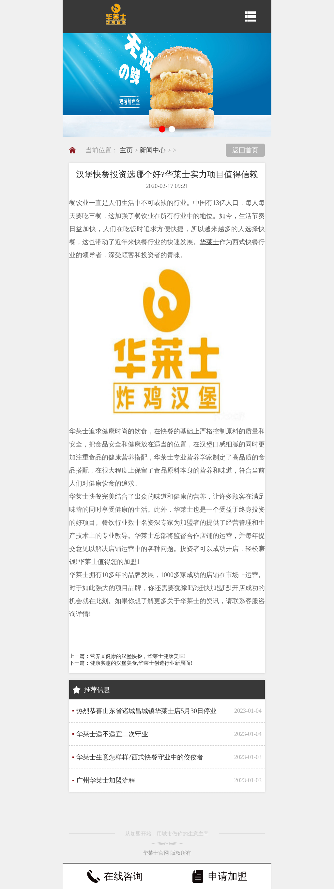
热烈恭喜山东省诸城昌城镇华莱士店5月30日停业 (146, 710)
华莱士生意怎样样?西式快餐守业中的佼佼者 (139, 757)
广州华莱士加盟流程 (105, 780)
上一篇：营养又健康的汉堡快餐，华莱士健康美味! (127, 656)
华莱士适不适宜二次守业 (112, 734)
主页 (126, 150)
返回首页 (245, 150)
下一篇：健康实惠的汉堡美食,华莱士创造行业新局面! (130, 663)
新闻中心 (153, 150)
